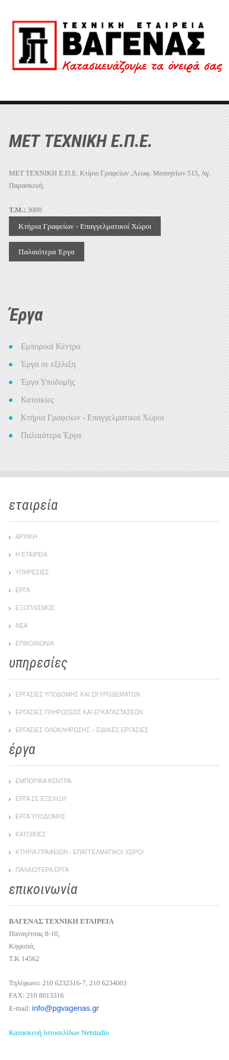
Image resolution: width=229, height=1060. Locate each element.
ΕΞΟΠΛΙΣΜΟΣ (35, 608)
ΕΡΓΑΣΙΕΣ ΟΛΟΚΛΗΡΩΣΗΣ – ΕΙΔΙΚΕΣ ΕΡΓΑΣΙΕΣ (81, 730)
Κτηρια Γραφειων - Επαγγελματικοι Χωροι (79, 852)
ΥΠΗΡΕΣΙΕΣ (32, 572)
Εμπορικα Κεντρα (43, 781)
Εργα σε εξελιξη (40, 799)
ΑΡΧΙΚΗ (26, 537)
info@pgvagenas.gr (65, 1008)
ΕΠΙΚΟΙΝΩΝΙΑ (34, 643)
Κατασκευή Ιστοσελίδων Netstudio (59, 1033)
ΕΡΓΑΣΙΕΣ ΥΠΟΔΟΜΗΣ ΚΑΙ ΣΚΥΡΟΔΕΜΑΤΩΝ (77, 694)
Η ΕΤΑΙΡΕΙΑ (31, 554)
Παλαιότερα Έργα (46, 251)
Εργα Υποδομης (40, 816)
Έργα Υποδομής (48, 382)
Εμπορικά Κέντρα (51, 346)
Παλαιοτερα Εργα (42, 870)
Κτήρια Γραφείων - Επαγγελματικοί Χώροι (84, 226)
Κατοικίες (37, 399)
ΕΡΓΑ (22, 590)
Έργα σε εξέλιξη (48, 364)
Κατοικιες (30, 834)
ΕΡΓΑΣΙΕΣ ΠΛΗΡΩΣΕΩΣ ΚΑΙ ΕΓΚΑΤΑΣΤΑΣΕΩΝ (79, 712)
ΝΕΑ (21, 625)
